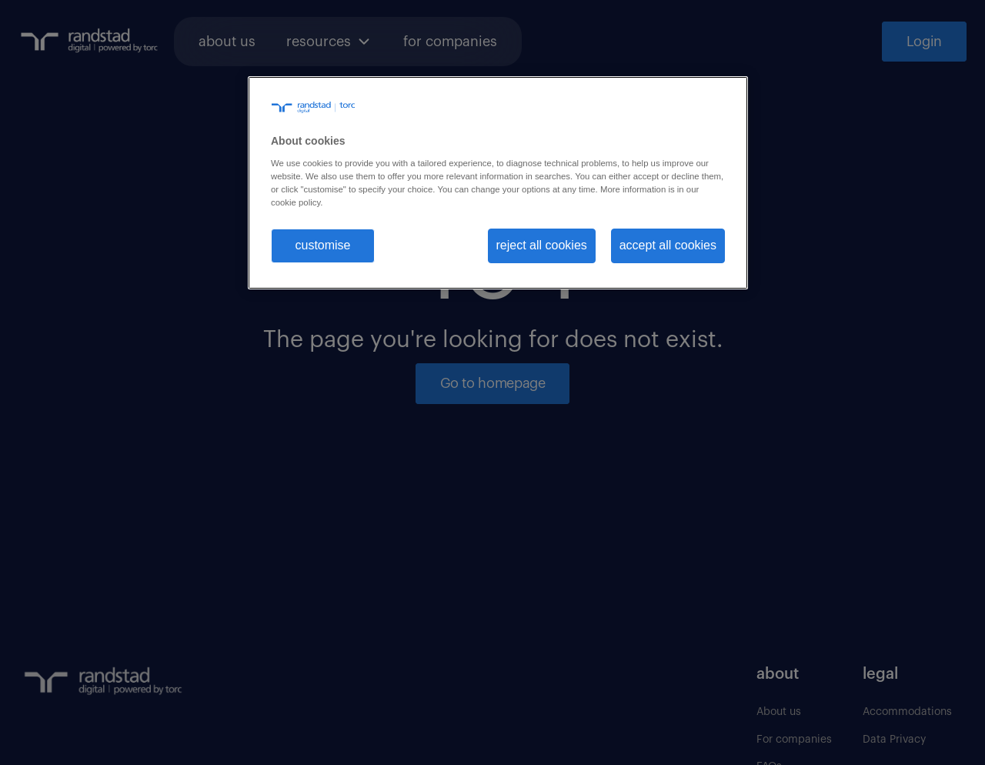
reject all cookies (541, 245)
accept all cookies (667, 245)
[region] (498, 182)
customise (322, 245)
